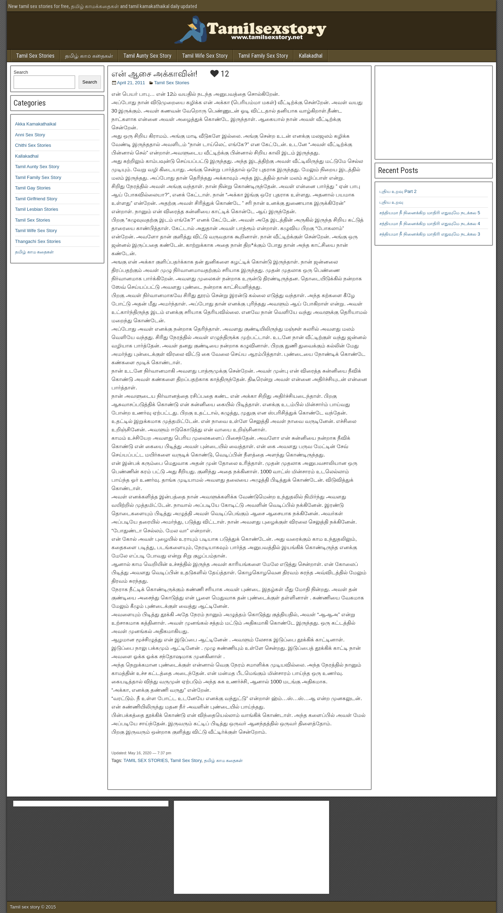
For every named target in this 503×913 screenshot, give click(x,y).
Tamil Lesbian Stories (36, 209)
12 (219, 74)
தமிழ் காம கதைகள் (89, 55)
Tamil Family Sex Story (263, 55)
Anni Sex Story (30, 134)
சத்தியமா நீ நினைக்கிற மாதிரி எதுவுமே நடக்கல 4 (429, 223)
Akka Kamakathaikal (35, 124)
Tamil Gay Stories (33, 187)
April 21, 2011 (131, 82)
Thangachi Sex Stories (38, 241)
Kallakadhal (310, 55)
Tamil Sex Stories (35, 55)
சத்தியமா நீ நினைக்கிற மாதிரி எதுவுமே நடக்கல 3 (429, 234)
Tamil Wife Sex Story (205, 55)
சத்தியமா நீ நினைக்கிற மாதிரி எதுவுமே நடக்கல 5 (429, 212)
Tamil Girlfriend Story (36, 198)
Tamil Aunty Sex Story (147, 55)
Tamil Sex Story (185, 760)
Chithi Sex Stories (33, 145)
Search (21, 72)
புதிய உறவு (391, 202)
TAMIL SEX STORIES (145, 760)
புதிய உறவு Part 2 (398, 191)
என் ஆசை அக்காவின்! (154, 74)
